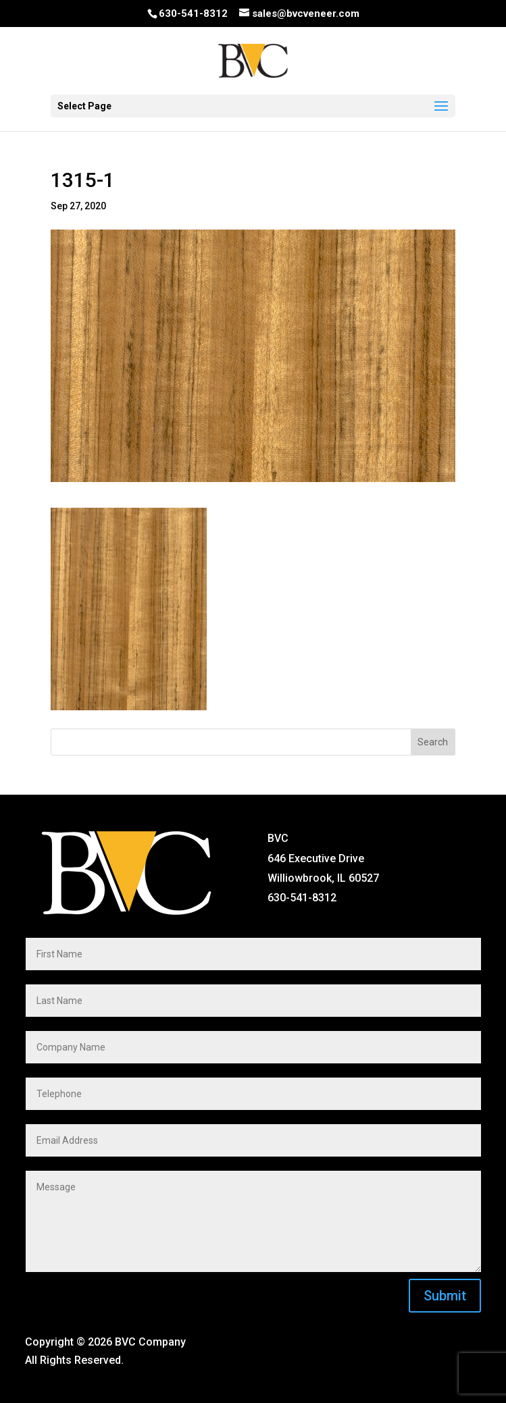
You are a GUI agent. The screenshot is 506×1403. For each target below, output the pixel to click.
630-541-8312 (193, 13)
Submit (445, 1296)
